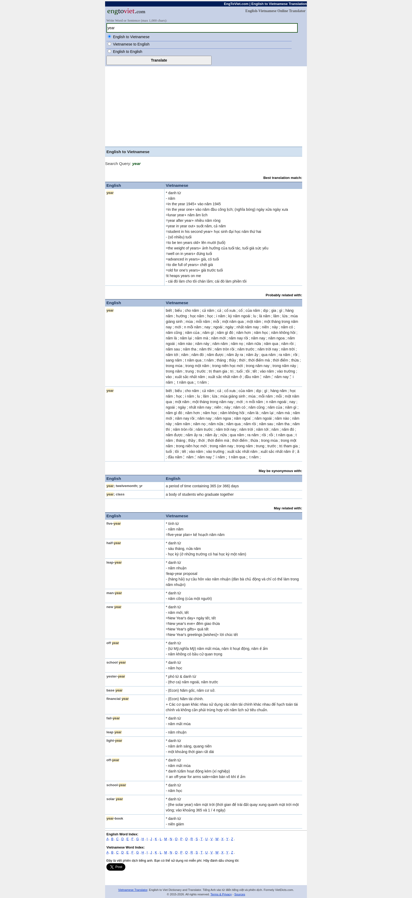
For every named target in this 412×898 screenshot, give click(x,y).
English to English (127, 51)
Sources (239, 894)
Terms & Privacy (221, 894)
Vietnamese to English (131, 44)
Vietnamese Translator (132, 889)
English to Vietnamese (131, 37)
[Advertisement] (206, 106)
